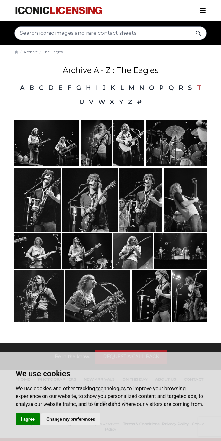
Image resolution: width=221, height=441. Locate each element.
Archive (30, 51)
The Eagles (53, 51)
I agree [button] (28, 419)
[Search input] (110, 33)
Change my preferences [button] (70, 419)
